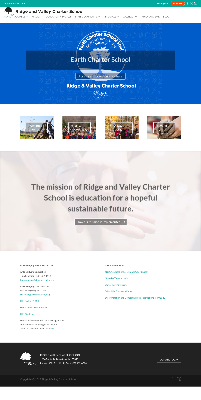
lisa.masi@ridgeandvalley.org (35, 308)
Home (7, 30)
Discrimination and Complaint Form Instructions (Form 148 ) (135, 311)
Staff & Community (86, 30)
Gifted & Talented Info (116, 291)
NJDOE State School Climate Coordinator (126, 285)
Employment (163, 3)
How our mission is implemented (99, 239)
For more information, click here (100, 93)
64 (53, 341)
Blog (166, 30)
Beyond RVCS (162, 141)
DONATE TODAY (169, 373)
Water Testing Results (116, 298)
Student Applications (15, 3)
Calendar (128, 30)
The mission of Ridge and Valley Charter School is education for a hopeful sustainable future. (100, 215)
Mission (36, 30)
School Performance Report (119, 304)
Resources (110, 30)
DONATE (177, 3)
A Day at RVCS (120, 141)
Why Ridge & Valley (36, 141)
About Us (20, 30)
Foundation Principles (58, 30)
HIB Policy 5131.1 (29, 314)
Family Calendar (150, 30)
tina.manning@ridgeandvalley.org (37, 293)
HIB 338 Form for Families (33, 320)
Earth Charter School (100, 76)
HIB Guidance (27, 327)
